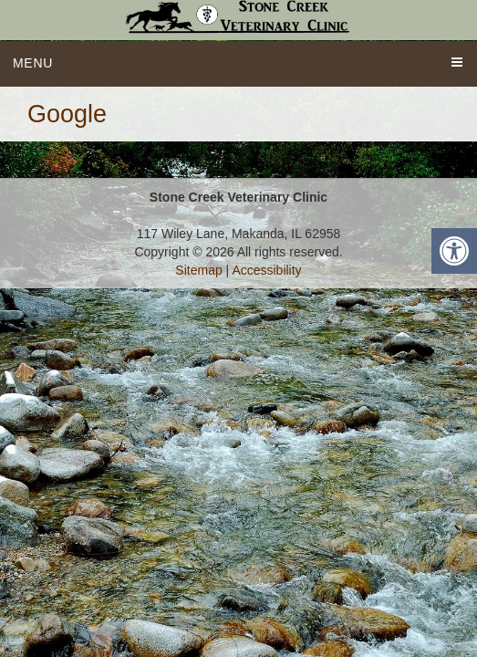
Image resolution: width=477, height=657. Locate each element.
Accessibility (266, 270)
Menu (33, 63)
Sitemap (198, 270)
